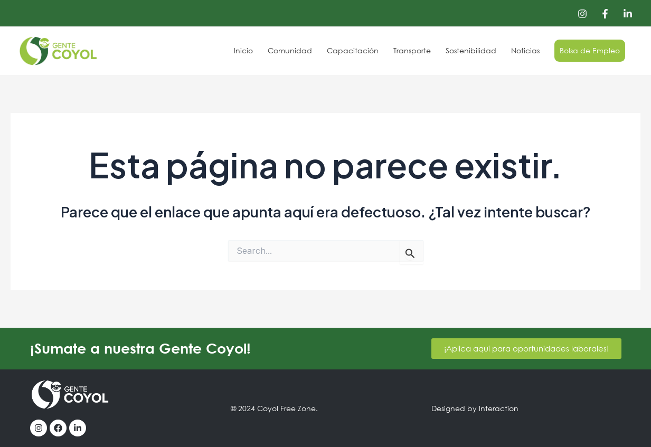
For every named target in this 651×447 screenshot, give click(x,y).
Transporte (412, 50)
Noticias (525, 50)
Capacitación (353, 50)
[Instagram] (582, 13)
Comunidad (290, 50)
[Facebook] (605, 13)
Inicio (243, 50)
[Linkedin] (628, 13)
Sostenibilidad (471, 50)
